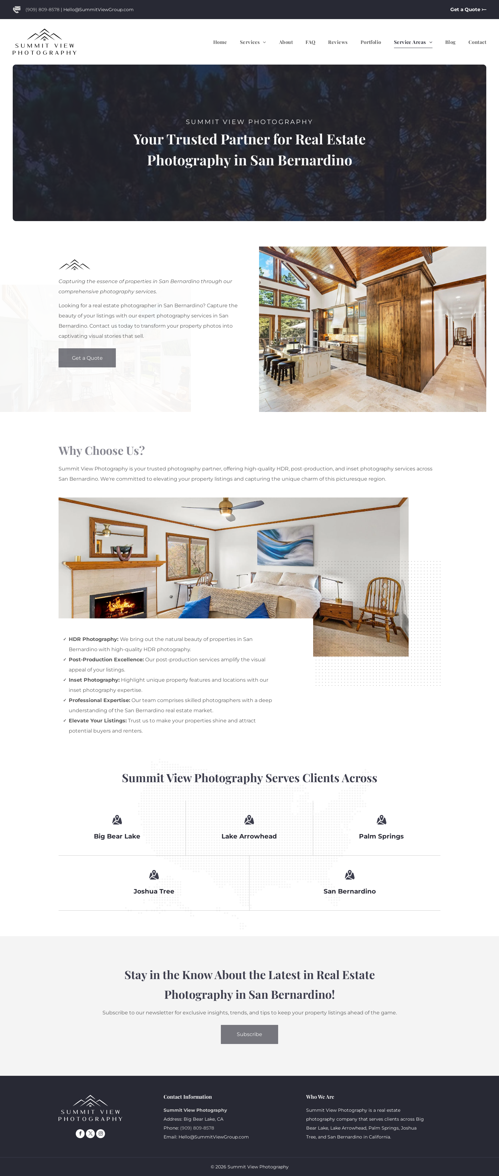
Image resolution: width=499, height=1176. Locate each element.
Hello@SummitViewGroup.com (98, 9)
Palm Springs (381, 836)
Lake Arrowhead (249, 836)
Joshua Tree (154, 891)
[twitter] (90, 1134)
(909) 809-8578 (42, 9)
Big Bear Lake (117, 836)
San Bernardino (350, 891)
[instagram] (100, 1134)
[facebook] (80, 1134)
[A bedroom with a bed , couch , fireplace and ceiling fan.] (234, 577)
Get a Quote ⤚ (468, 9)
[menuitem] (213, 42)
